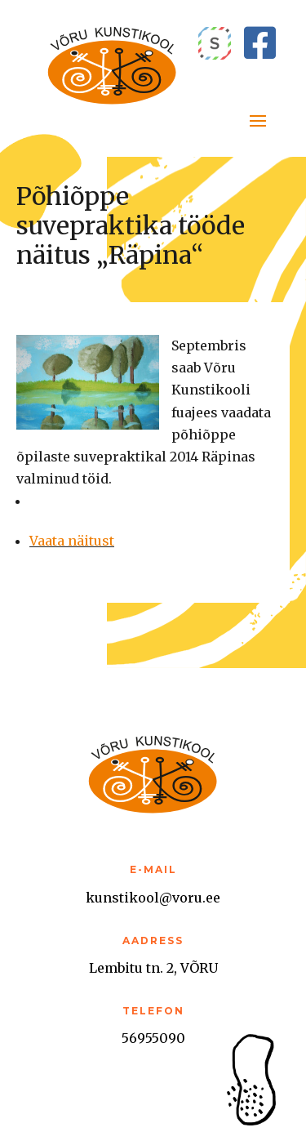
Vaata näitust (71, 541)
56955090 (153, 1038)
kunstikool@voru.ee (153, 897)
